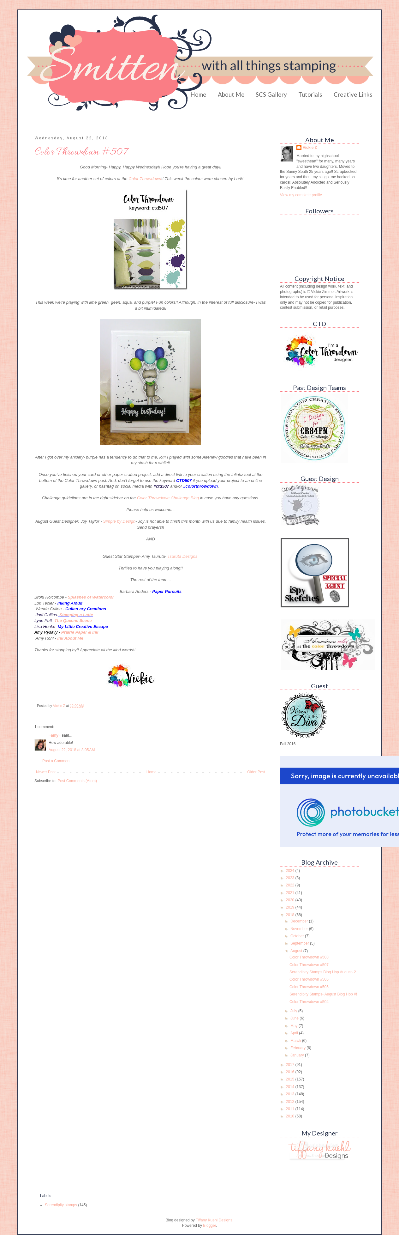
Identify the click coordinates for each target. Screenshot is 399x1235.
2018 (290, 915)
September (300, 943)
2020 (290, 900)
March (296, 1040)
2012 (290, 1101)
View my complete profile (301, 195)
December (299, 921)
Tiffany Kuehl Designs (214, 1220)
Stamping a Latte (76, 614)
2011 (290, 1109)
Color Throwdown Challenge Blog (168, 498)
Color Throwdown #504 (309, 1002)
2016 (290, 1072)
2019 (290, 907)
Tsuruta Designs (183, 556)
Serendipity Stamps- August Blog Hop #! (323, 994)
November (299, 929)
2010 (290, 1116)
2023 (290, 878)
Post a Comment (56, 761)
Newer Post (46, 772)
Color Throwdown (144, 178)
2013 (290, 1094)
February (298, 1048)
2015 (290, 1079)
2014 (290, 1087)
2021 (290, 893)
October (297, 936)
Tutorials (310, 94)
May (294, 1026)
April (294, 1033)
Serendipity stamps (61, 1205)
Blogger (209, 1225)
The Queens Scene (73, 620)
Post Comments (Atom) (77, 781)
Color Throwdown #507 (309, 965)
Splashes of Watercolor (91, 597)
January (297, 1055)
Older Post (256, 772)
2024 (290, 870)
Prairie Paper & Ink (79, 632)
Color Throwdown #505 (309, 987)
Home (198, 94)
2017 (290, 1064)
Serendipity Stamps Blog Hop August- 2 (322, 972)
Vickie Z (310, 147)
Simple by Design (119, 521)
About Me (231, 94)
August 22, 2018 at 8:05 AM (72, 750)
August (296, 951)
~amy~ (55, 735)
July (294, 1011)
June (295, 1018)
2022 (290, 885)
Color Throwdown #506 (309, 979)
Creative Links (353, 94)
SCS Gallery (271, 94)
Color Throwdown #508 (309, 957)
